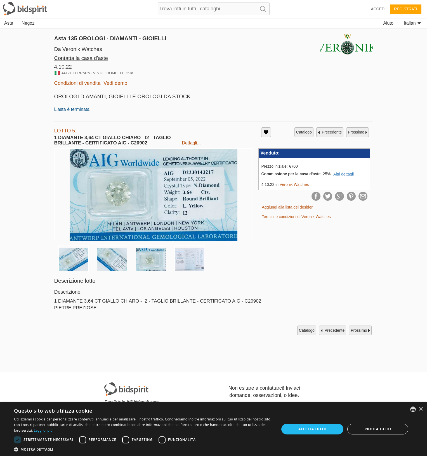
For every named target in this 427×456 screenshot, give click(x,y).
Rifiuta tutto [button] (378, 429)
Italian (412, 23)
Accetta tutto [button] (312, 429)
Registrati (405, 9)
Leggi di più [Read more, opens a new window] (43, 430)
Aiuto (388, 23)
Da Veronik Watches (78, 49)
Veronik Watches (294, 184)
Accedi (378, 9)
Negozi (29, 23)
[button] (143, 449)
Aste (8, 23)
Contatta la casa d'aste (81, 58)
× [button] (421, 409)
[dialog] (213, 429)
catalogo (304, 132)
